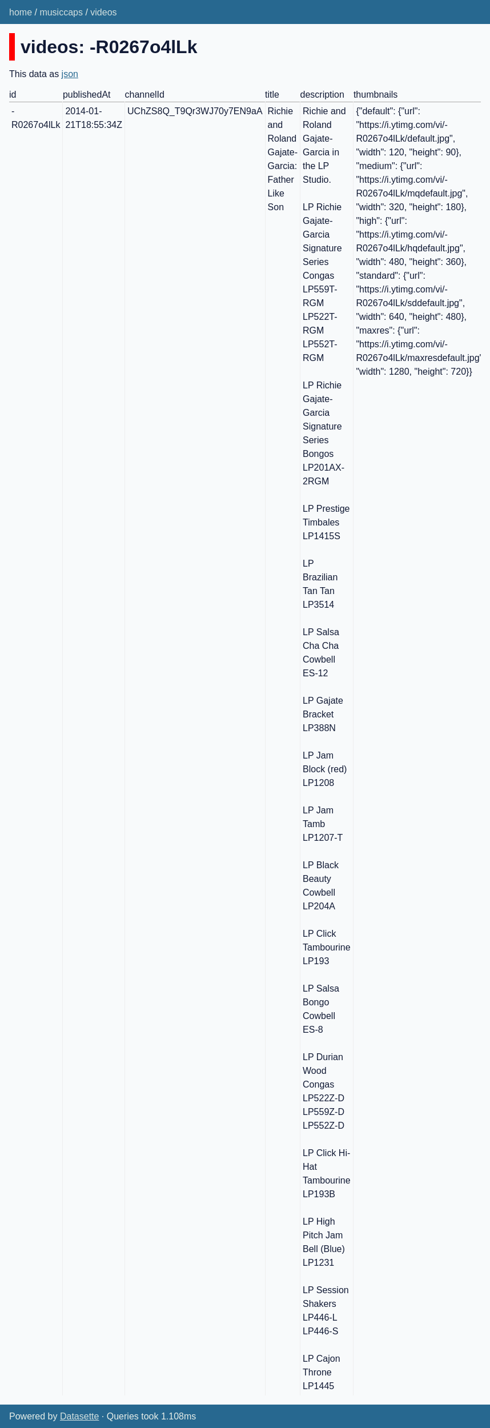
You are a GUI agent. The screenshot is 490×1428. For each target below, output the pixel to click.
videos (103, 12)
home (20, 12)
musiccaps (61, 12)
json (70, 74)
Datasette (79, 1416)
